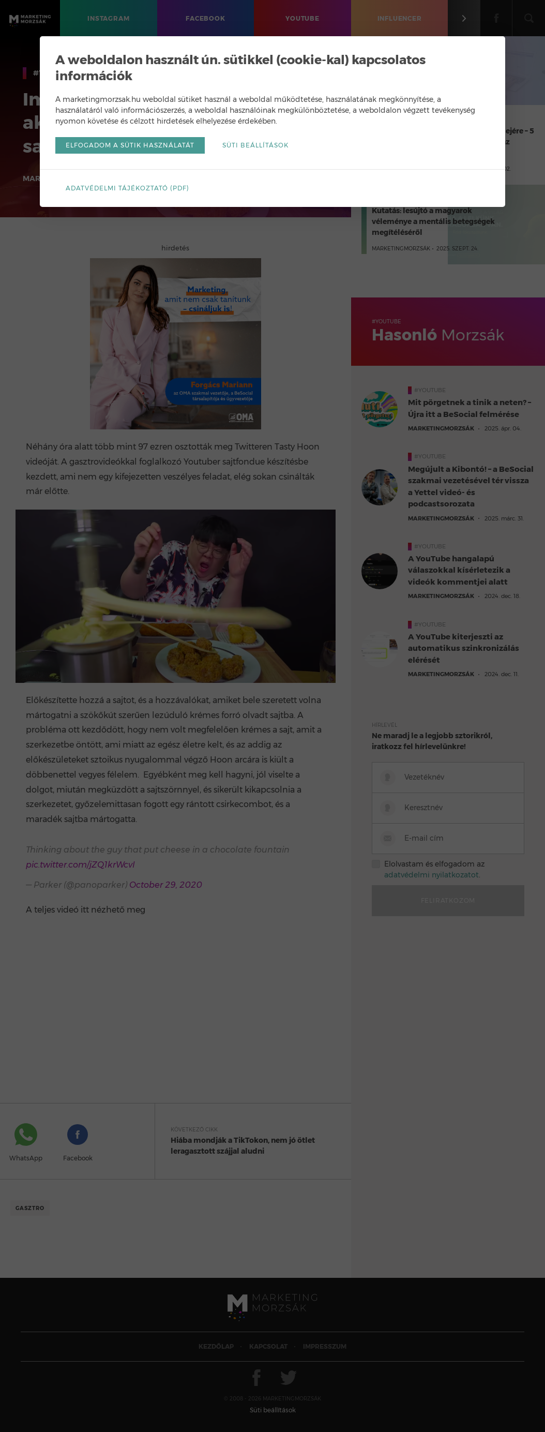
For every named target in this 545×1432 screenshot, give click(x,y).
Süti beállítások (255, 145)
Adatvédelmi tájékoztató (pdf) (127, 188)
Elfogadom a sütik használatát (130, 145)
